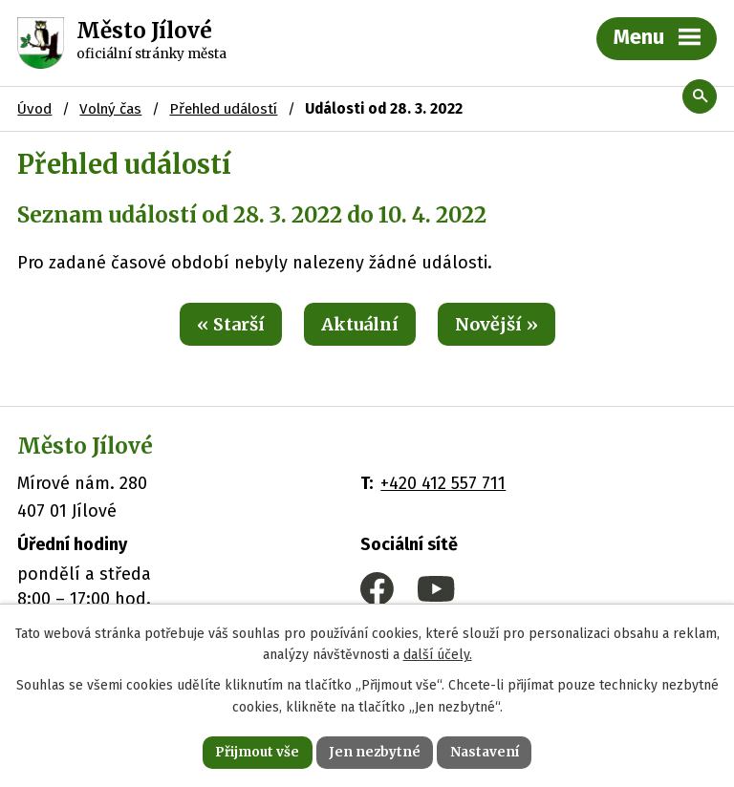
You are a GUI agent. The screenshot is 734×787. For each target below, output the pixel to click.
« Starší (231, 324)
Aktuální (360, 324)
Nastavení (487, 751)
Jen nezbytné (375, 751)
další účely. (437, 654)
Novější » (496, 324)
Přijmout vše (254, 751)
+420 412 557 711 (443, 483)
